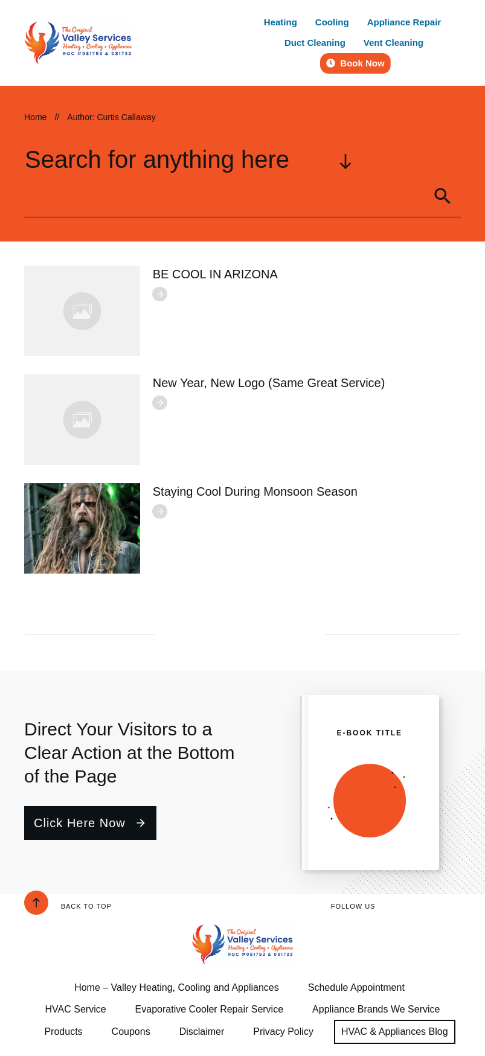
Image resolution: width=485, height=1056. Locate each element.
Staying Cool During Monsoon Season (255, 491)
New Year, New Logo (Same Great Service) (269, 382)
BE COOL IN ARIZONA (215, 274)
